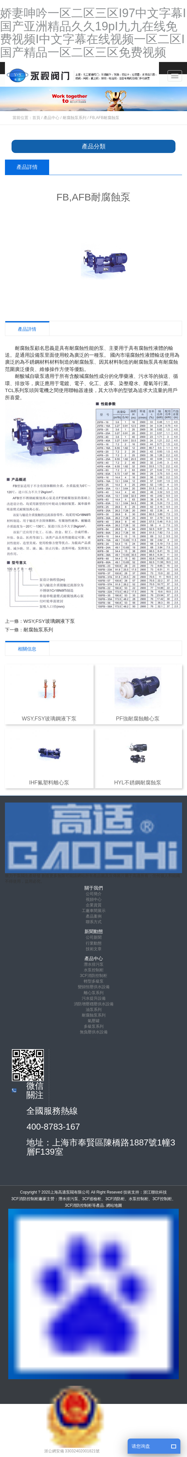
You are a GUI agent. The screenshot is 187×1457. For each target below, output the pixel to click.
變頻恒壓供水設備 (93, 987)
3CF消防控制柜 (93, 975)
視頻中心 (94, 899)
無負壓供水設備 (94, 1032)
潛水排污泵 (94, 964)
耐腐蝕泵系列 (74, 117)
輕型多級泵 (94, 981)
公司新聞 (94, 937)
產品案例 (94, 916)
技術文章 (94, 949)
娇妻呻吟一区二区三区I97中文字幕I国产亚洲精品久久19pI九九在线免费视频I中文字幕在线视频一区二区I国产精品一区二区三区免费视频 (93, 32)
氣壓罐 (94, 1020)
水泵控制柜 (94, 970)
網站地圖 (114, 1205)
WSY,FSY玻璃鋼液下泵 (49, 621)
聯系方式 (94, 922)
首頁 (36, 117)
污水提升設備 (94, 998)
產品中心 (51, 117)
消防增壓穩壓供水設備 (93, 1004)
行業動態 (94, 943)
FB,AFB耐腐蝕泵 (104, 117)
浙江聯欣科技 (155, 1192)
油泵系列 (94, 1009)
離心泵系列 (94, 992)
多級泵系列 (94, 1026)
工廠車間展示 (94, 910)
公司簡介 (94, 894)
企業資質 (94, 905)
